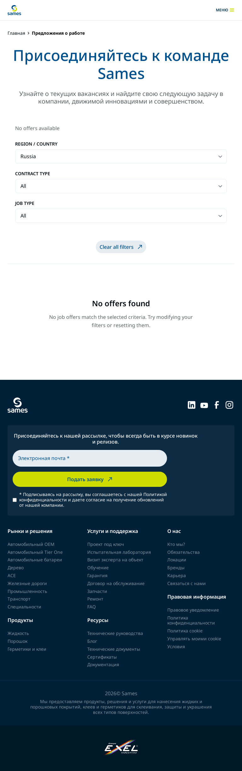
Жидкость (18, 633)
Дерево (16, 568)
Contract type (32, 173)
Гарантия (97, 575)
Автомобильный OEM (31, 544)
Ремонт (95, 599)
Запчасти (97, 591)
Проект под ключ (105, 544)
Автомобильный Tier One (35, 552)
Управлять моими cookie (194, 639)
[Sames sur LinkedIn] (192, 404)
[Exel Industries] (121, 748)
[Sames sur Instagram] (229, 404)
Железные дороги (27, 583)
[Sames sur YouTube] (204, 404)
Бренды (176, 568)
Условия (176, 646)
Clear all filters (122, 247)
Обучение (98, 568)
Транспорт (19, 599)
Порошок (17, 641)
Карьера (176, 575)
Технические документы (113, 649)
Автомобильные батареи (35, 560)
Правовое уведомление (193, 610)
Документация (103, 664)
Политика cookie (185, 631)
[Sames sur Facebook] (217, 404)
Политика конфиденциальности (191, 620)
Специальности (24, 607)
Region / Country (36, 144)
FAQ (91, 607)
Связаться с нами (186, 583)
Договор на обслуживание (116, 583)
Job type (24, 203)
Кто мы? (176, 544)
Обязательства (183, 552)
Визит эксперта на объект (115, 560)
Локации (176, 560)
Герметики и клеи (27, 649)
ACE (12, 575)
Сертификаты (102, 657)
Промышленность (27, 591)
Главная (16, 33)
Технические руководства (115, 633)
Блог (92, 641)
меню (225, 10)
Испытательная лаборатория (119, 552)
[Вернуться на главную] (14, 10)
